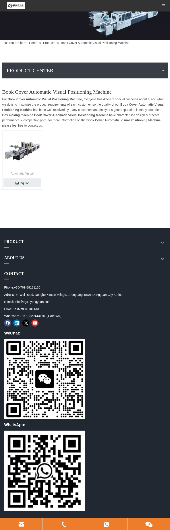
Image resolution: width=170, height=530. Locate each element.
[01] (44, 379)
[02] (44, 471)
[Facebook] (7, 323)
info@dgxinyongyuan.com (32, 302)
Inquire (22, 183)
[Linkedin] (16, 323)
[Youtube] (35, 323)
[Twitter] (25, 323)
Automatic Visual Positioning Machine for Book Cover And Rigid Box (22, 174)
